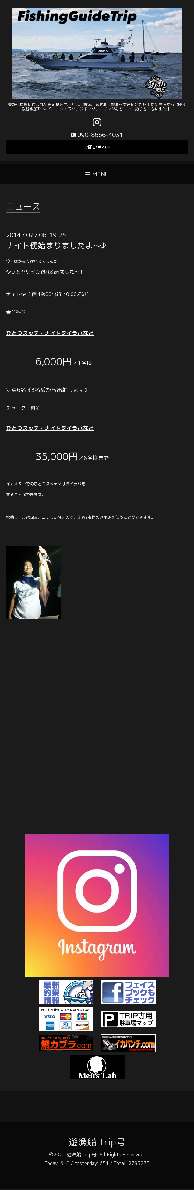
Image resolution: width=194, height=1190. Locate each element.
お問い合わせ (97, 147)
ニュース (23, 208)
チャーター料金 (23, 408)
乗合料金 (16, 312)
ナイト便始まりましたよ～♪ (56, 246)
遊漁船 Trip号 (97, 1143)
